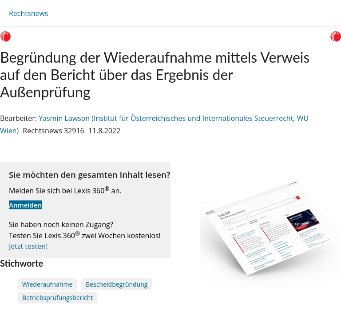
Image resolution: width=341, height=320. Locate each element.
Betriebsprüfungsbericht (57, 297)
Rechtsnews (28, 13)
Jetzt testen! (28, 246)
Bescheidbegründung (116, 284)
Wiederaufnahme (47, 284)
